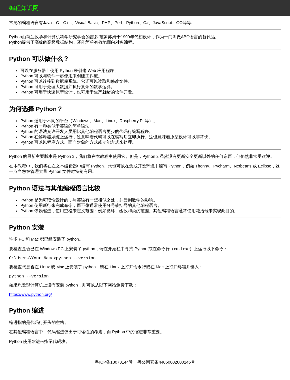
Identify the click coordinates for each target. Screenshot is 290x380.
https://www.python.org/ (30, 296)
